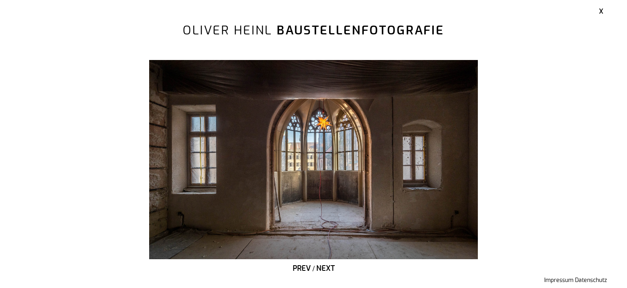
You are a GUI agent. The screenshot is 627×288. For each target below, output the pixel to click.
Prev (302, 268)
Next (325, 268)
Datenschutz (591, 280)
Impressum (558, 280)
